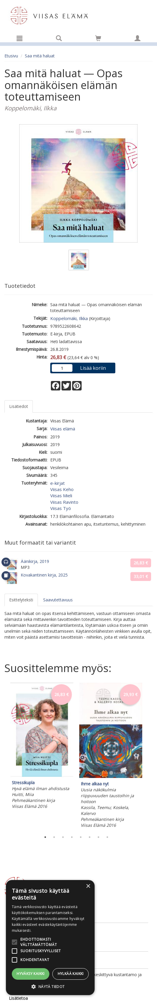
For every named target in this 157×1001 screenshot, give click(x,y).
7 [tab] (98, 837)
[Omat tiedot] (137, 38)
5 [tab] (81, 837)
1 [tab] (45, 837)
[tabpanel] (41, 747)
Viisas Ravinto (64, 502)
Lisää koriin (93, 368)
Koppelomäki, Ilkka (69, 318)
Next (150, 756)
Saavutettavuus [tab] (58, 600)
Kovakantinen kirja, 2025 (44, 575)
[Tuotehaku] (59, 38)
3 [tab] (63, 837)
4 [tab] (72, 837)
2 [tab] (54, 837)
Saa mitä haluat (40, 56)
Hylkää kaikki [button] (71, 973)
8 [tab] (107, 837)
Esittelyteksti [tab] (21, 600)
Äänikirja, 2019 (35, 561)
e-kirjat (57, 483)
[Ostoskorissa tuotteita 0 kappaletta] (98, 39)
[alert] (50, 937)
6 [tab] (90, 837)
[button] (50, 986)
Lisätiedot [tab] (18, 406)
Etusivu (11, 56)
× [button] (88, 886)
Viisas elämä (62, 429)
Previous (3, 756)
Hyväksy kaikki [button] (31, 973)
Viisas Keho (62, 489)
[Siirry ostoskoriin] (98, 38)
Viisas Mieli (61, 495)
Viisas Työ (60, 508)
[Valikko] (19, 38)
